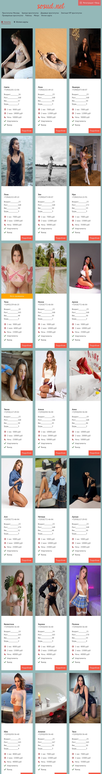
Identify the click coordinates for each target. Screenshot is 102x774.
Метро (36, 15)
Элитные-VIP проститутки (71, 13)
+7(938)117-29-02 (11, 412)
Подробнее (26, 130)
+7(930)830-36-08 (45, 412)
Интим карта (46, 15)
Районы (28, 15)
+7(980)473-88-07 (79, 90)
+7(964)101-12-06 (11, 90)
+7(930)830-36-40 (11, 627)
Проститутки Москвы (11, 13)
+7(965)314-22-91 (79, 197)
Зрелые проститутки (30, 13)
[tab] (6, 22)
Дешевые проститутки (50, 13)
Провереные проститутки (12, 15)
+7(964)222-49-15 (45, 90)
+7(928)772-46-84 (45, 304)
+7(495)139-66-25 (11, 304)
